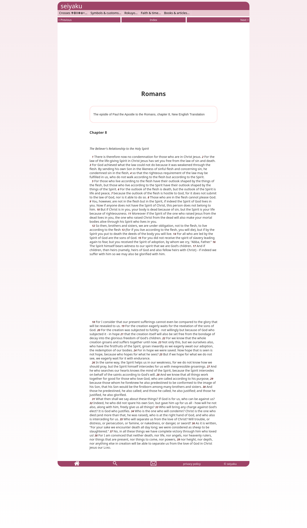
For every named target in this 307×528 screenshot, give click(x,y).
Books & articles (175, 13)
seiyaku (71, 6)
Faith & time (149, 13)
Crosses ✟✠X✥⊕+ (72, 13)
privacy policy (192, 464)
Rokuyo (130, 13)
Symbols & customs (105, 13)
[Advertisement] (153, 55)
